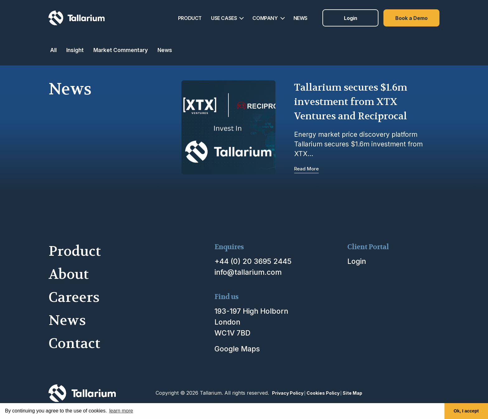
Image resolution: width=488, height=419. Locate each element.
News (164, 50)
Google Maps (237, 349)
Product (75, 251)
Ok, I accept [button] (466, 410)
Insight (75, 50)
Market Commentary (120, 50)
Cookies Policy (323, 393)
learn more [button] (121, 410)
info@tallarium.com (248, 272)
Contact (74, 343)
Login (350, 18)
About (69, 274)
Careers (74, 297)
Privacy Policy (287, 393)
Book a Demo (411, 18)
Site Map (352, 393)
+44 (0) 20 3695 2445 (253, 261)
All (53, 50)
